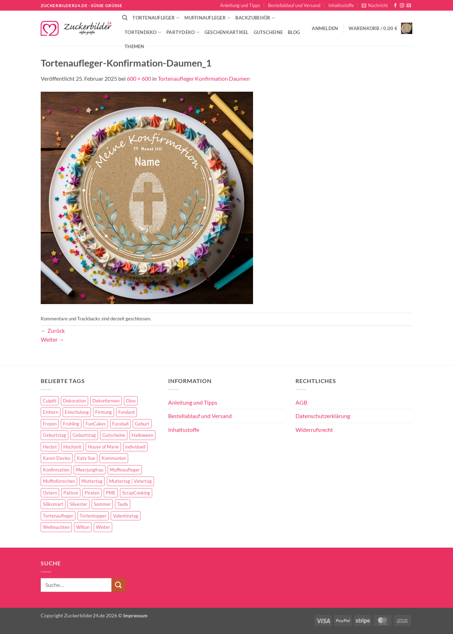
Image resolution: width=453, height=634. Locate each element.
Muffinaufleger (207, 18)
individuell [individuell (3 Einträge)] (135, 447)
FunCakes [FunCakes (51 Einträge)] (96, 424)
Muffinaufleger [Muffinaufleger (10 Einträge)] (125, 470)
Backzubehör (255, 18)
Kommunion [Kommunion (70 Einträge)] (114, 458)
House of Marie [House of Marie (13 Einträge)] (103, 447)
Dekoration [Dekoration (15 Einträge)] (74, 401)
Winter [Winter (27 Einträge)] (103, 527)
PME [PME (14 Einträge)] (111, 493)
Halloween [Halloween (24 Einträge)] (142, 435)
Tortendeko (143, 32)
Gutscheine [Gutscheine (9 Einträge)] (113, 435)
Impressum (135, 615)
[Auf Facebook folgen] (395, 5)
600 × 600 (139, 78)
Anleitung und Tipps (240, 5)
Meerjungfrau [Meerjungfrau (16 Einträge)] (89, 470)
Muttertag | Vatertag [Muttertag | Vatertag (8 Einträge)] (130, 481)
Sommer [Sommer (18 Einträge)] (102, 504)
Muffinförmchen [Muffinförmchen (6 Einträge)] (59, 481)
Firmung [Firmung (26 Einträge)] (103, 412)
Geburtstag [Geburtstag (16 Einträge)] (84, 435)
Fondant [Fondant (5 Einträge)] (126, 412)
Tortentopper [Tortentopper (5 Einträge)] (93, 516)
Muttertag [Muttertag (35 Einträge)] (92, 481)
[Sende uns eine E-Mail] (409, 5)
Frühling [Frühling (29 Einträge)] (71, 424)
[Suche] (124, 17)
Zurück (53, 330)
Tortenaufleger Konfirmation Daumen (204, 78)
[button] (375, 5)
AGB (301, 402)
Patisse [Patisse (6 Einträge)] (70, 493)
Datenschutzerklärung (323, 415)
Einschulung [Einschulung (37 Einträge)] (77, 412)
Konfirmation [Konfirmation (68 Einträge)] (56, 470)
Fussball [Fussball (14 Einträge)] (120, 424)
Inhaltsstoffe (341, 5)
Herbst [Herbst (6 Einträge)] (50, 447)
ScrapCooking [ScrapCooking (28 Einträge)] (136, 493)
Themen (134, 46)
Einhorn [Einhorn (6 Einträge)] (50, 412)
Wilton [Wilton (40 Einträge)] (83, 527)
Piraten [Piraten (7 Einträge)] (92, 493)
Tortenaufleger (155, 18)
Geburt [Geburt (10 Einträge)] (142, 424)
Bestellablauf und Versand (294, 5)
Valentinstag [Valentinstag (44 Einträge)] (125, 516)
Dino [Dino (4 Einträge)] (131, 401)
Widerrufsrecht (314, 429)
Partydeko (183, 32)
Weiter (52, 339)
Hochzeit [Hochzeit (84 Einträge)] (72, 447)
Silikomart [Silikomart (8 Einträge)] (53, 504)
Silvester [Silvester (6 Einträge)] (78, 504)
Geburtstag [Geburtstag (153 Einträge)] (54, 435)
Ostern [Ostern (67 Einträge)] (50, 493)
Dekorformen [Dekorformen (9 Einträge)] (106, 401)
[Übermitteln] (118, 585)
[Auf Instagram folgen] (402, 5)
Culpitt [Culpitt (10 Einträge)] (50, 401)
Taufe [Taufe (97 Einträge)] (122, 504)
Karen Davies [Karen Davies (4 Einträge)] (56, 458)
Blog (294, 32)
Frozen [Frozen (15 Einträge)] (50, 424)
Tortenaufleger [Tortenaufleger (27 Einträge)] (58, 516)
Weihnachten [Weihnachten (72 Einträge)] (56, 527)
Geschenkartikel (227, 32)
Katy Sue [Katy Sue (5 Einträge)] (86, 458)
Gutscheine (268, 32)
